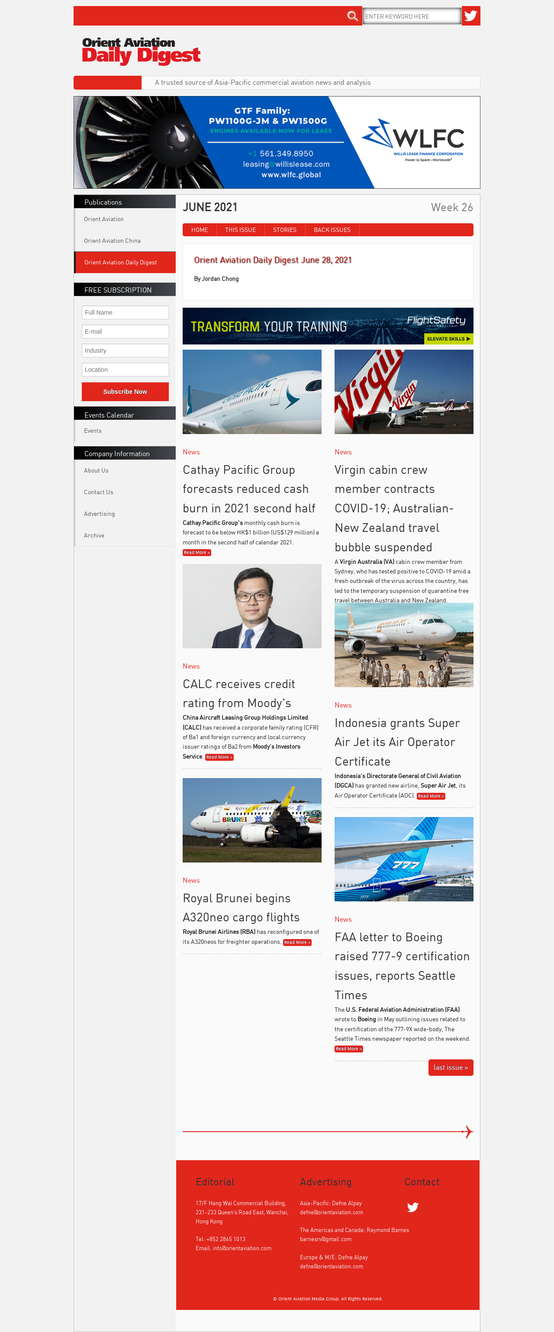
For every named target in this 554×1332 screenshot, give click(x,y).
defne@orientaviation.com (331, 1212)
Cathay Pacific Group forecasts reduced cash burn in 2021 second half (249, 489)
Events (93, 430)
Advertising (99, 513)
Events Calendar (109, 415)
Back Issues (332, 229)
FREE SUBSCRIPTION (118, 290)
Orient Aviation (104, 218)
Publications (103, 202)
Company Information (117, 453)
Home (199, 229)
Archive (94, 535)
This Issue (240, 229)
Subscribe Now (125, 391)
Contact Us (98, 491)
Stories (284, 229)
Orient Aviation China (112, 240)
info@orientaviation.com (242, 1248)
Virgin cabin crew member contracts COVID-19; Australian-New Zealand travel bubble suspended (394, 508)
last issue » (451, 1067)
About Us (96, 470)
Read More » (197, 552)
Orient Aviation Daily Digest (120, 262)
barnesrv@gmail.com (325, 1238)
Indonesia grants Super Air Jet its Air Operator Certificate (397, 742)
